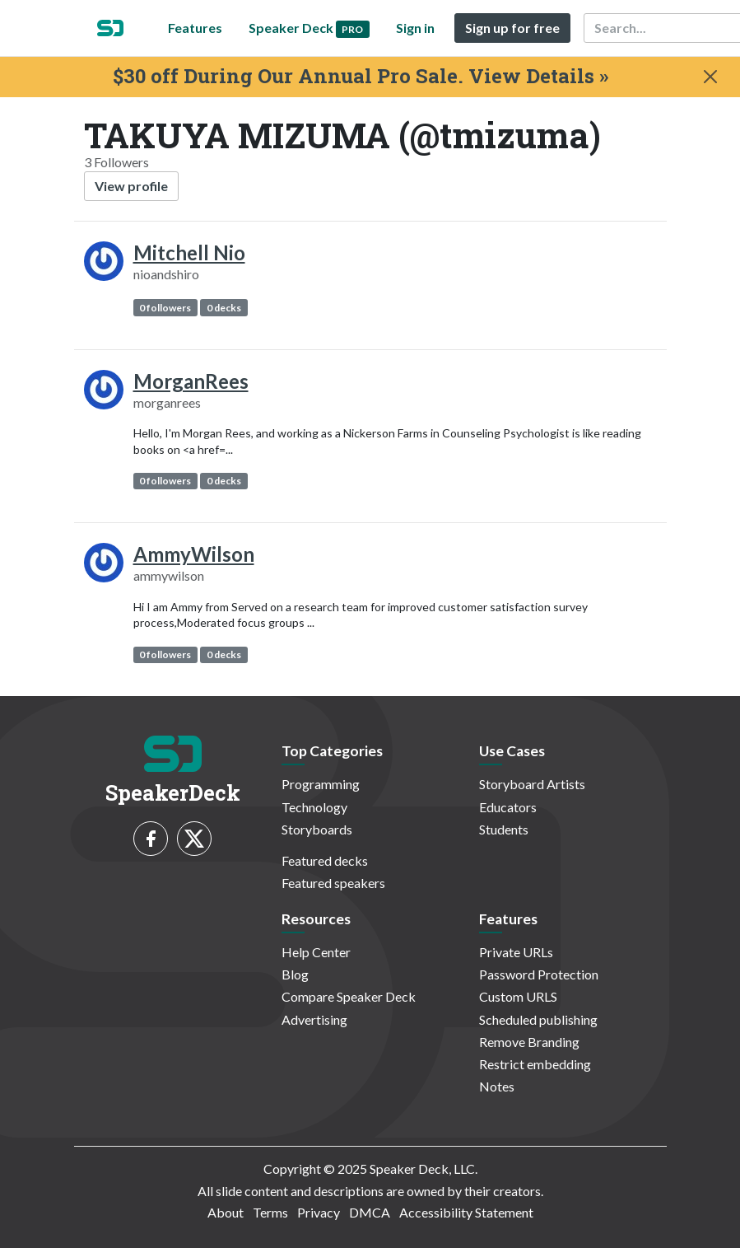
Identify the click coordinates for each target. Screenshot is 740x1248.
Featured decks (325, 860)
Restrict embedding (535, 1064)
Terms (270, 1212)
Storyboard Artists (532, 784)
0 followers (165, 307)
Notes (496, 1086)
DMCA (369, 1212)
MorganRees (191, 381)
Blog (295, 974)
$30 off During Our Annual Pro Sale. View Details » (360, 76)
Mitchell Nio (189, 252)
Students (503, 829)
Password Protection (538, 974)
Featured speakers (333, 882)
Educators (508, 807)
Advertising (314, 1019)
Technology (314, 807)
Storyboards (317, 829)
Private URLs (516, 952)
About (225, 1212)
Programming (321, 784)
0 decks (224, 307)
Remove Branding (529, 1041)
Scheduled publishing (538, 1019)
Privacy (318, 1212)
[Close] (710, 76)
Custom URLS (518, 996)
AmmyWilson (193, 554)
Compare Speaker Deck (349, 996)
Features (195, 27)
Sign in (415, 27)
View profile (131, 186)
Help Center (316, 952)
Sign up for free (512, 27)
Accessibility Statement (466, 1212)
